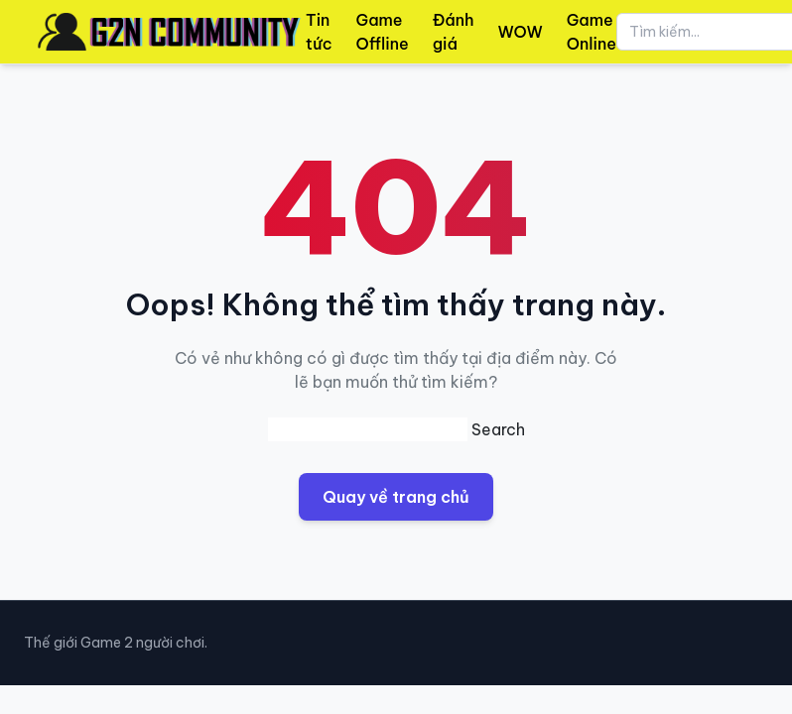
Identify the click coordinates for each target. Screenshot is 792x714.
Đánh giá (453, 32)
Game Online (591, 32)
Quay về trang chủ (396, 497)
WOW (520, 32)
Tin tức (319, 32)
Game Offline (382, 32)
